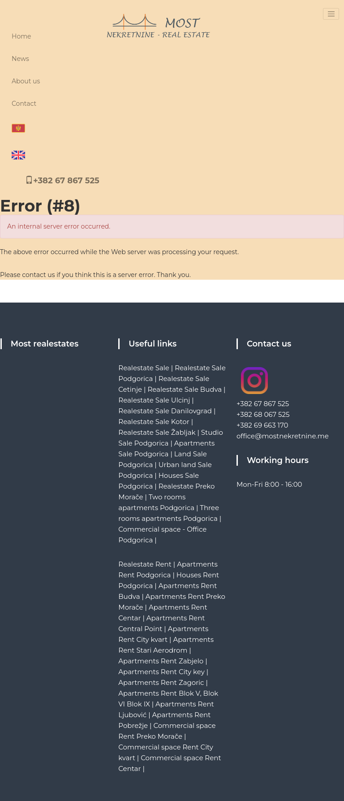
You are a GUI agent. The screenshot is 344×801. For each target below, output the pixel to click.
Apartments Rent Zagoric (161, 682)
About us (26, 81)
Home (21, 36)
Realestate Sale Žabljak (156, 432)
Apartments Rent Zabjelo (160, 661)
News (20, 59)
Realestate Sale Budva (184, 389)
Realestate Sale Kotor (153, 421)
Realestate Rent (145, 564)
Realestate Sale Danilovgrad (165, 411)
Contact (24, 104)
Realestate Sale (143, 368)
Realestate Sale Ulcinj (154, 400)
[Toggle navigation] (331, 14)
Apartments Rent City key (161, 671)
